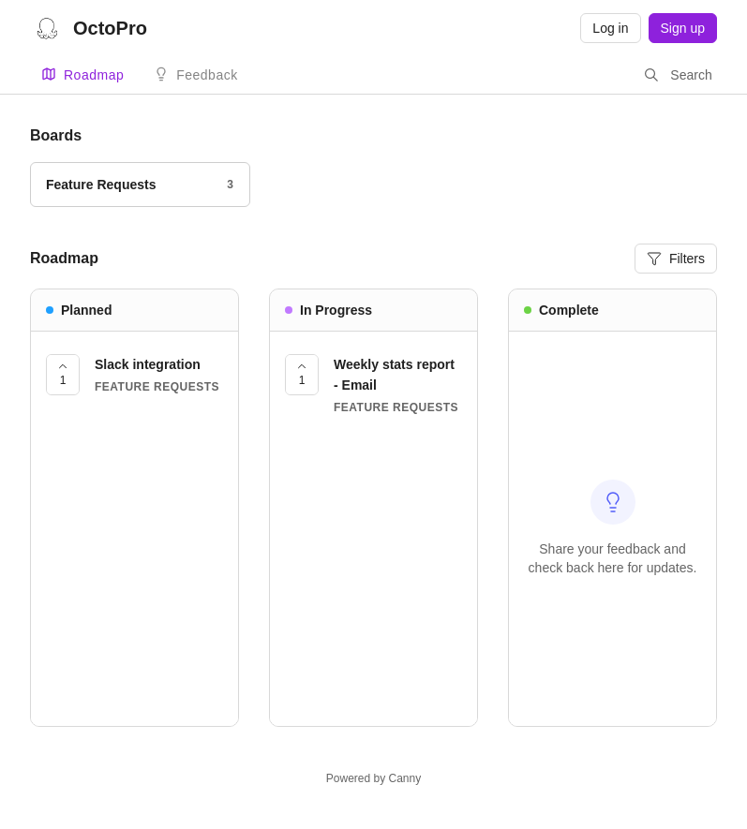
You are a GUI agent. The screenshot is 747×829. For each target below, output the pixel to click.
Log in (610, 28)
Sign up (683, 28)
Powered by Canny (373, 778)
